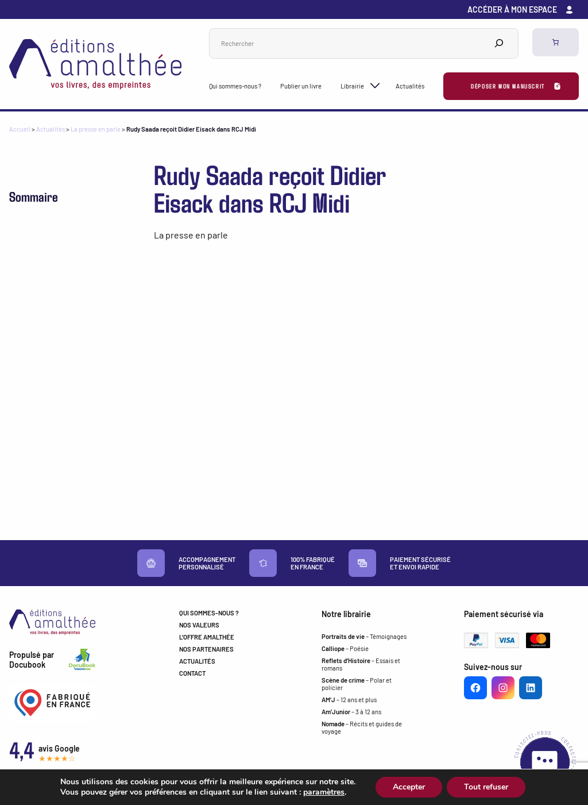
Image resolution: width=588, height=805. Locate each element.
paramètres (324, 792)
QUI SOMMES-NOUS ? (209, 613)
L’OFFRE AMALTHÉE (206, 637)
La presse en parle (96, 129)
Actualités (410, 86)
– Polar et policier (357, 683)
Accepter (409, 786)
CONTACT (192, 673)
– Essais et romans (361, 664)
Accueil (19, 129)
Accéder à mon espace (512, 9)
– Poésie (345, 648)
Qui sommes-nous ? (235, 86)
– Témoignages (364, 636)
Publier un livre (301, 86)
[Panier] (555, 42)
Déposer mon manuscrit (508, 86)
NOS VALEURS (199, 625)
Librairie (352, 86)
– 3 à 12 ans (351, 711)
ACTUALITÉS (197, 661)
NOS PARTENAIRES (206, 649)
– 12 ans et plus (349, 699)
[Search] (499, 43)
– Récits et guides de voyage (362, 727)
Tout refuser (486, 786)
